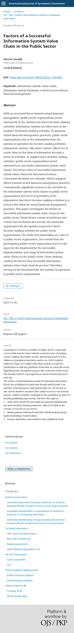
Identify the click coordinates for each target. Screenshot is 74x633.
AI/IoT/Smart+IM (16, 559)
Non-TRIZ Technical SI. (19, 538)
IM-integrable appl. (17, 596)
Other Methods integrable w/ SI (23, 549)
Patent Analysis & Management (21, 570)
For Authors (11, 447)
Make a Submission (19, 468)
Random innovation (17, 544)
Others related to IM (15, 585)
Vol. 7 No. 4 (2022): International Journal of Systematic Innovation (31, 16)
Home (6, 11)
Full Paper (14, 285)
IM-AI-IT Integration (16, 554)
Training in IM (14, 590)
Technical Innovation (16, 528)
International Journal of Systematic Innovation (37, 3)
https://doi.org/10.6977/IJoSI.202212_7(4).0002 (36, 77)
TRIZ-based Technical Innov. (22, 533)
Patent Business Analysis (20, 580)
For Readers (11, 442)
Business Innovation (16, 497)
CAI (9, 564)
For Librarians (13, 453)
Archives (18, 11)
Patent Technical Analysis (20, 575)
